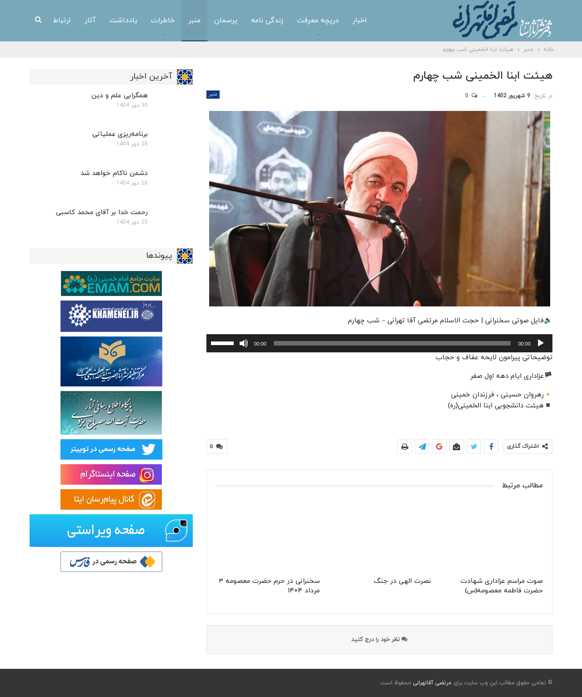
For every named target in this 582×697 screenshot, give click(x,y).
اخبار (359, 20)
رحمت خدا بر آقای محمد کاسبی (102, 212)
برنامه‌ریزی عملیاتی (120, 134)
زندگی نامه (267, 20)
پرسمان (225, 20)
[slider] (392, 343)
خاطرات (163, 20)
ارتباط (62, 20)
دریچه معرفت (318, 20)
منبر (194, 20)
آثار (90, 20)
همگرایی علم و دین (119, 95)
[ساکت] (243, 343)
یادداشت (123, 20)
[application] (379, 343)
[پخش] (540, 343)
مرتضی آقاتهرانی (432, 683)
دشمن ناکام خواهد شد (114, 173)
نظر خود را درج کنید (379, 640)
